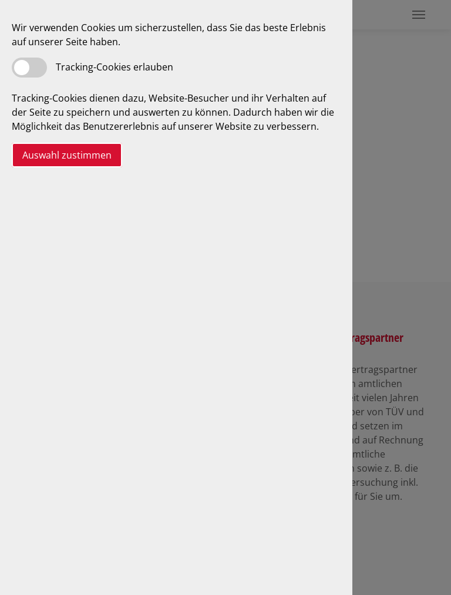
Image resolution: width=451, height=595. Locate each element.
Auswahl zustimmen (67, 155)
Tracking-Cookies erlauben (114, 66)
